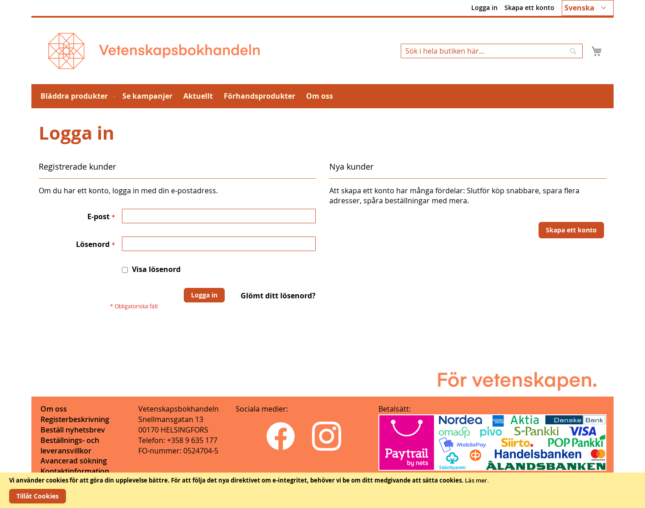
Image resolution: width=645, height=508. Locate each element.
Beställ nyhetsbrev (72, 430)
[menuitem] (76, 96)
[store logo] (154, 51)
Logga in (484, 7)
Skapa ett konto (529, 7)
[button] (587, 8)
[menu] (322, 96)
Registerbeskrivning (74, 419)
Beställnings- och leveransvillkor (69, 445)
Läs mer (476, 480)
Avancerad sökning (73, 461)
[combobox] (492, 51)
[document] (322, 490)
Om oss (53, 409)
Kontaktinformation (74, 471)
